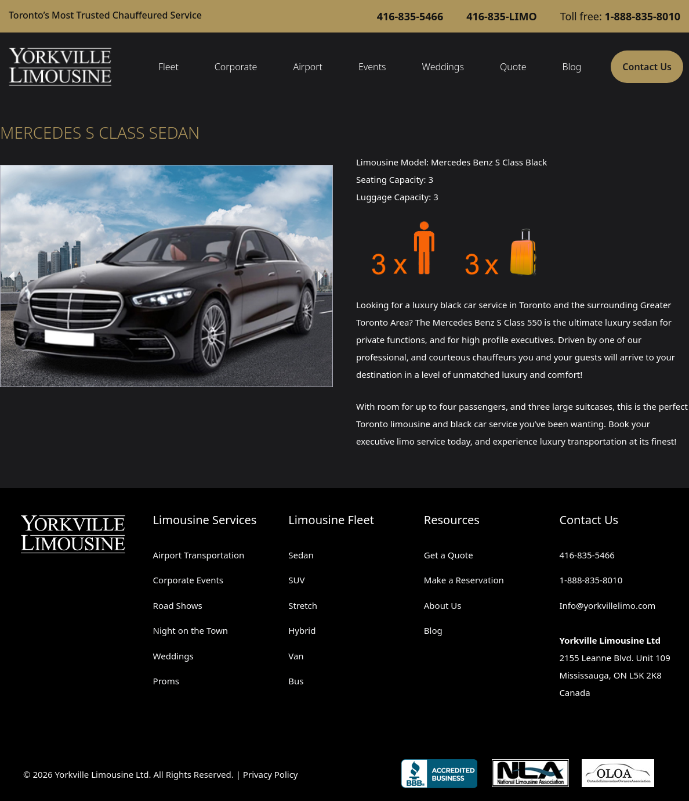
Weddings (443, 66)
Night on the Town (191, 630)
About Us (443, 605)
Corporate (236, 66)
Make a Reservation (464, 580)
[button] (12, 276)
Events (372, 66)
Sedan (301, 555)
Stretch (302, 605)
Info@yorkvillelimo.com (607, 605)
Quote (513, 66)
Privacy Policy (270, 774)
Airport (307, 66)
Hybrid (302, 630)
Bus (295, 681)
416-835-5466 (586, 555)
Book (618, 424)
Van (295, 656)
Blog (571, 66)
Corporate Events (188, 580)
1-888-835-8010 (590, 580)
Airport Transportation (199, 555)
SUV (296, 580)
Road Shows (177, 605)
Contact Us (647, 66)
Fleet (168, 66)
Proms (166, 681)
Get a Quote (448, 555)
